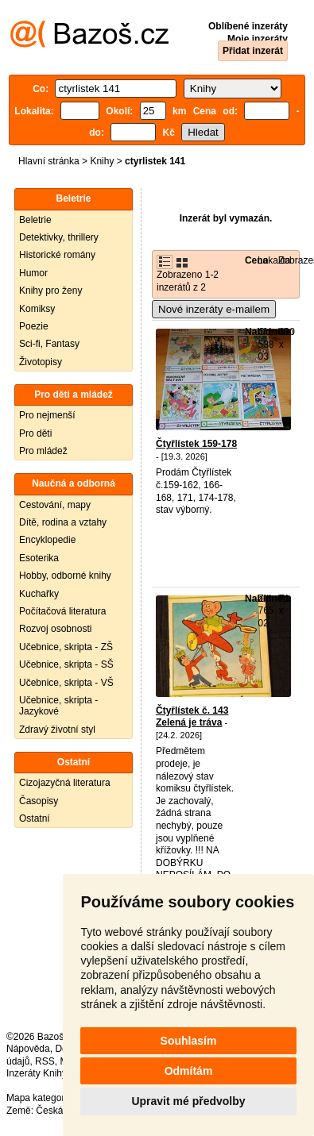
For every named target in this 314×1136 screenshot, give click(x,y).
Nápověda (28, 1048)
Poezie (33, 326)
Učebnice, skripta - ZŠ (66, 647)
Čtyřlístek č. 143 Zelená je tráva (192, 717)
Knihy (102, 161)
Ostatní (34, 818)
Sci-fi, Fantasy (49, 343)
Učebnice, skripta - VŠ (66, 682)
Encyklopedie (47, 539)
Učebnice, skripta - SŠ (66, 664)
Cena (256, 260)
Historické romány (57, 254)
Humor (33, 273)
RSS (45, 1061)
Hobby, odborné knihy (65, 575)
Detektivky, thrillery (59, 237)
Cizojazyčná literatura (64, 782)
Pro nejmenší (47, 415)
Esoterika (39, 558)
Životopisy (40, 362)
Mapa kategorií (37, 1097)
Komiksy (37, 308)
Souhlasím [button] (189, 1040)
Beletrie (35, 219)
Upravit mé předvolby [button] (188, 1101)
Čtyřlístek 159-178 (196, 443)
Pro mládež (43, 450)
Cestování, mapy (55, 504)
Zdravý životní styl (57, 729)
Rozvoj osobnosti (55, 628)
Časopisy (38, 801)
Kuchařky (39, 593)
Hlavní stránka (48, 161)
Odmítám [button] (189, 1071)
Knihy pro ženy (50, 290)
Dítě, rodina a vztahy (63, 522)
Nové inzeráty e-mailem (213, 309)
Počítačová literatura (62, 611)
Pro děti (35, 433)
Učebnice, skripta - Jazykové (58, 706)
